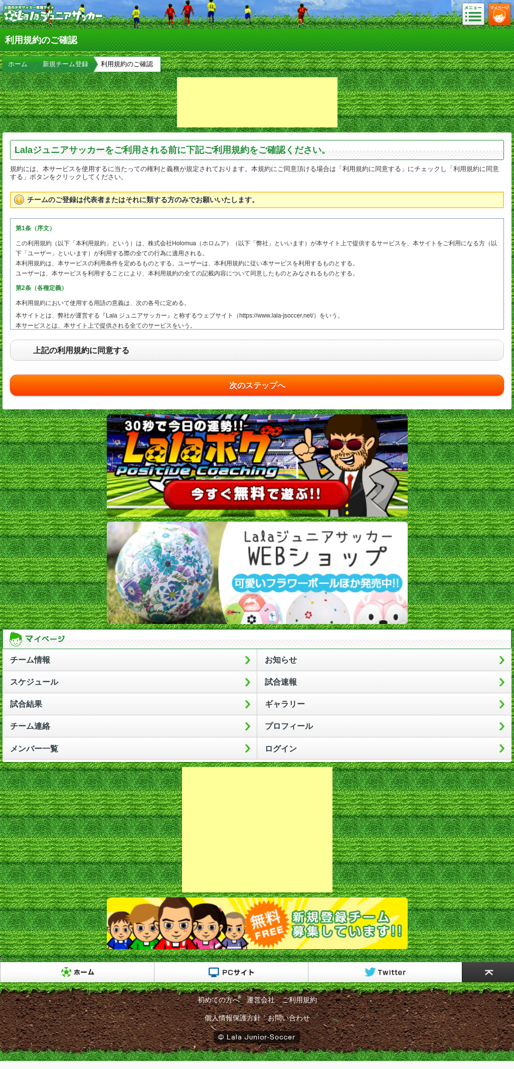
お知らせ (281, 660)
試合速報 (281, 682)
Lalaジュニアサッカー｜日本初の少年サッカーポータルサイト (53, 22)
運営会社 (261, 1000)
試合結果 (26, 704)
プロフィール (289, 726)
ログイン (281, 748)
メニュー (476, 15)
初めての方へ (219, 1000)
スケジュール (34, 682)
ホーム (18, 64)
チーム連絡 (30, 726)
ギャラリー (285, 704)
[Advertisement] (257, 102)
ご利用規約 (299, 1000)
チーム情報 (30, 660)
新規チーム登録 (65, 64)
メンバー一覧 (34, 748)
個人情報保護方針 (233, 1018)
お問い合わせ (289, 1018)
